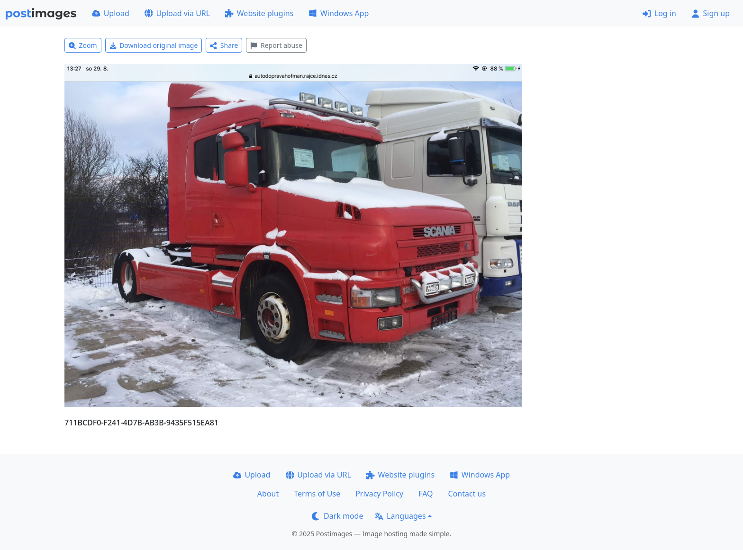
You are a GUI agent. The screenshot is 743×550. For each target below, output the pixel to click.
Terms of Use (317, 493)
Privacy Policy (379, 493)
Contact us (467, 493)
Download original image (153, 45)
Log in (659, 13)
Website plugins (259, 13)
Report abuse (276, 45)
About (268, 493)
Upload (110, 13)
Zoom (83, 45)
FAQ (425, 493)
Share (224, 45)
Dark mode (337, 516)
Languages (400, 516)
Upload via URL (177, 13)
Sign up (710, 13)
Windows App (338, 13)
